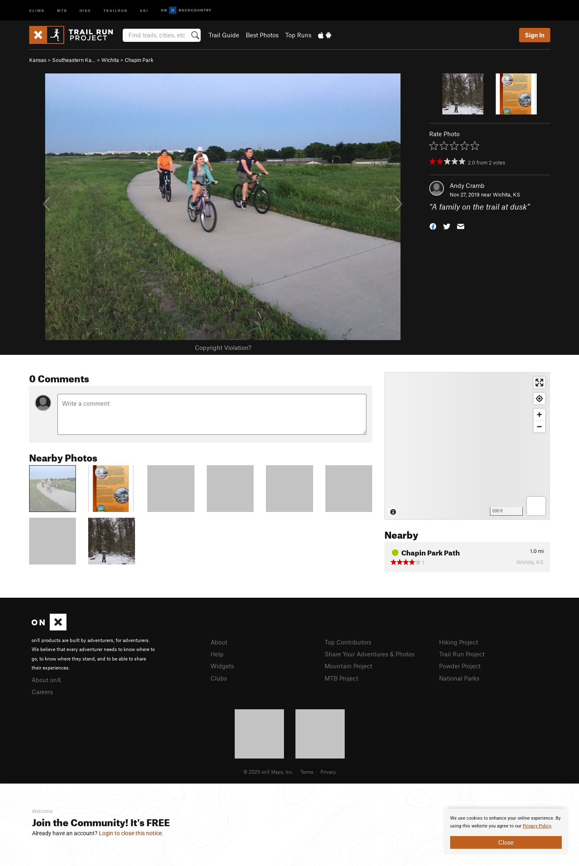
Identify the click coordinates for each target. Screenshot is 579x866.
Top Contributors (348, 642)
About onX (46, 679)
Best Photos (262, 35)
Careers (42, 691)
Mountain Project (348, 665)
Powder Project (460, 665)
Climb (37, 10)
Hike (85, 10)
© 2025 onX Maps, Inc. (268, 772)
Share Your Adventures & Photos (369, 654)
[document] (506, 831)
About (219, 642)
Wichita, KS (506, 194)
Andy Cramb (467, 185)
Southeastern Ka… (74, 60)
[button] (433, 226)
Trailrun (115, 10)
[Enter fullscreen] (539, 382)
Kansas (37, 60)
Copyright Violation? (223, 347)
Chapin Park (139, 60)
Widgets (222, 665)
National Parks (459, 678)
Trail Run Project (462, 654)
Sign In (535, 35)
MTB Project (341, 678)
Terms (307, 772)
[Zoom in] (539, 414)
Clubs (219, 678)
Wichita (110, 60)
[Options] (536, 506)
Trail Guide (223, 35)
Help (217, 654)
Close (506, 842)
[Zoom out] (539, 426)
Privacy (328, 772)
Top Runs (298, 35)
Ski (144, 10)
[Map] (467, 445)
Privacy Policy (537, 826)
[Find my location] (539, 398)
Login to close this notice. (131, 833)
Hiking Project (458, 642)
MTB (62, 10)
